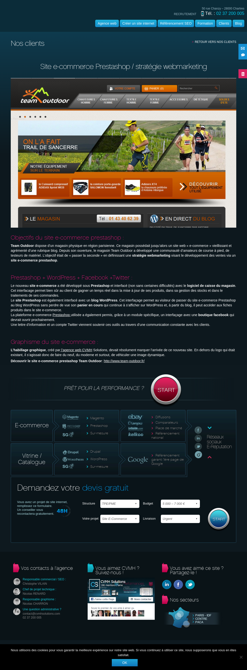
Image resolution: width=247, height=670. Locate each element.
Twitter (190, 584)
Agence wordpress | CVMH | (41, 20)
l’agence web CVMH (76, 350)
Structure (88, 503)
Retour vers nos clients (215, 42)
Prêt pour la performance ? (124, 391)
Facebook (178, 584)
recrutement (185, 14)
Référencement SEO (176, 23)
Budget (148, 503)
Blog (238, 23)
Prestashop (61, 315)
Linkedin (167, 584)
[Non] (240, 657)
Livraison (149, 518)
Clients (224, 23)
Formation (205, 23)
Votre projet (90, 518)
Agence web (107, 23)
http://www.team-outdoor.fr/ (124, 361)
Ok (124, 663)
